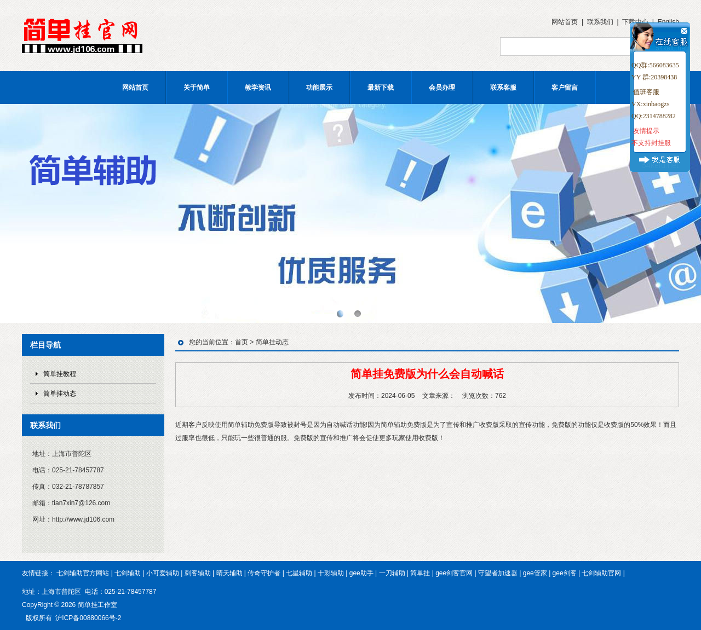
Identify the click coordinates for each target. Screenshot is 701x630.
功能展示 (319, 87)
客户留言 (564, 87)
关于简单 (196, 87)
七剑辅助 (127, 573)
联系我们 (600, 22)
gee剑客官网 (454, 573)
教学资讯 (258, 87)
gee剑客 (565, 573)
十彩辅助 (331, 573)
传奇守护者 (264, 573)
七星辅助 (299, 573)
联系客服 (503, 87)
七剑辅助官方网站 (82, 573)
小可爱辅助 (162, 573)
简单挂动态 (59, 393)
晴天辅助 (229, 573)
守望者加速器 (498, 573)
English (668, 22)
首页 (241, 342)
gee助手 (361, 573)
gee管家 (535, 573)
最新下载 (380, 87)
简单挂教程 (59, 374)
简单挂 (420, 573)
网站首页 (564, 22)
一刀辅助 (392, 573)
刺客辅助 (198, 573)
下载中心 (635, 22)
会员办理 (442, 87)
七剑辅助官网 (601, 573)
